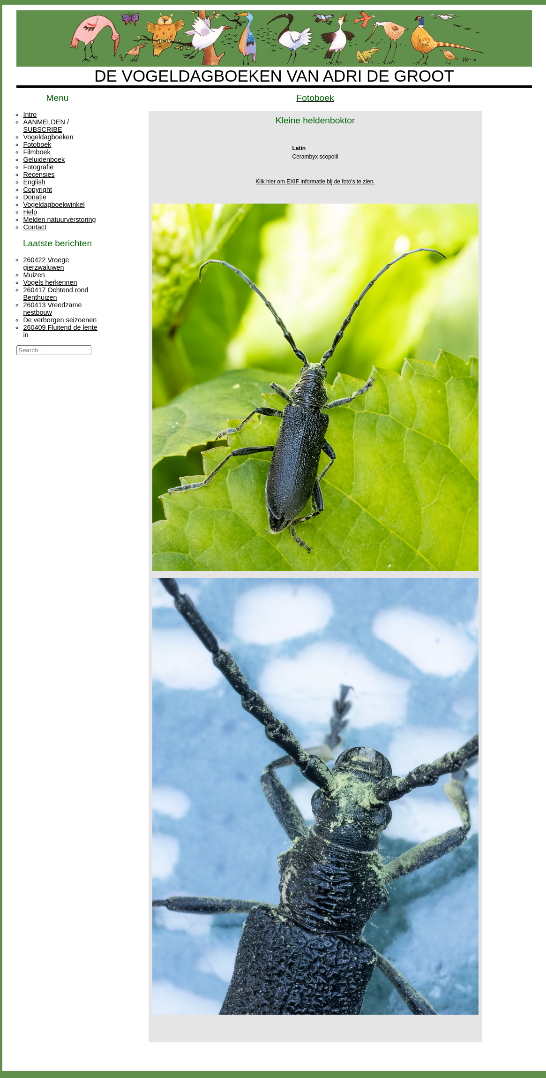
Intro (30, 114)
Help (30, 212)
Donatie (34, 197)
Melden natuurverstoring (59, 219)
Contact (34, 227)
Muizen (34, 275)
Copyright (37, 189)
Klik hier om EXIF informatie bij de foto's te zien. (314, 181)
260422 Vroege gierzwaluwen (46, 263)
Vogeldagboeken (48, 137)
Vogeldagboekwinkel (53, 204)
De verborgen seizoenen (60, 320)
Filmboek (36, 152)
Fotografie (38, 167)
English (34, 182)
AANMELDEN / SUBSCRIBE (46, 125)
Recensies (38, 174)
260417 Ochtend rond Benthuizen (55, 293)
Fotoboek (37, 144)
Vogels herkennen (50, 282)
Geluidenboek (44, 159)
